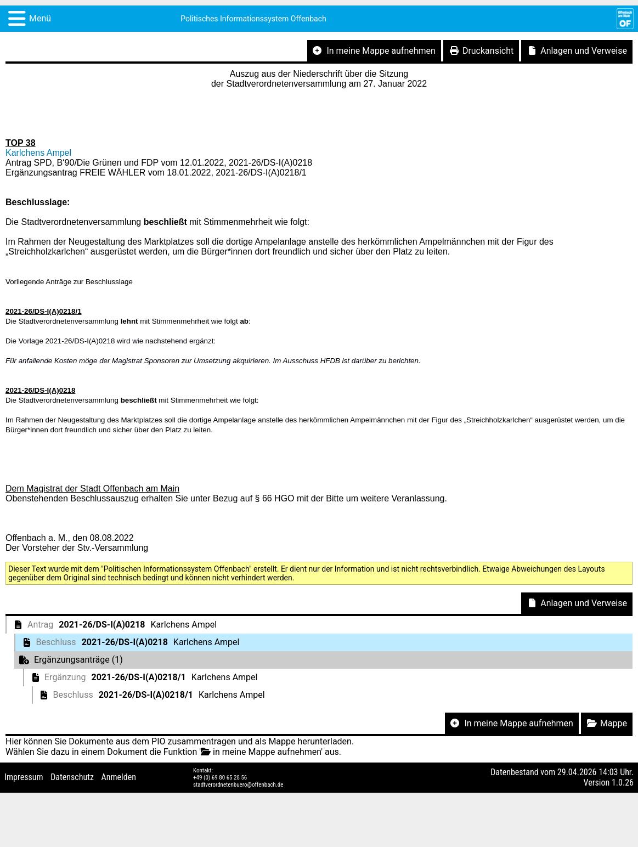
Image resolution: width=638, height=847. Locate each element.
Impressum (23, 777)
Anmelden (118, 777)
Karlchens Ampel (38, 152)
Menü (40, 18)
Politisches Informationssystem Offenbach (253, 18)
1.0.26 (623, 782)
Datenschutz (72, 777)
